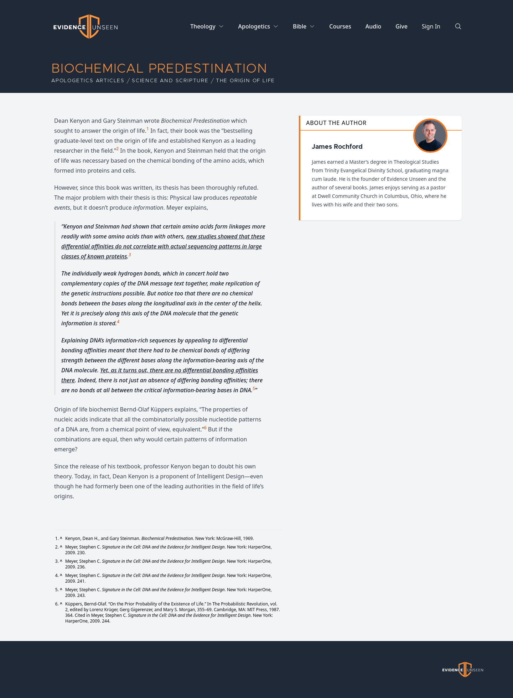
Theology (202, 26)
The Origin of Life (245, 80)
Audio (374, 26)
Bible (299, 26)
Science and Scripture (170, 80)
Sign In (431, 26)
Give (401, 26)
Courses (340, 26)
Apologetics (254, 26)
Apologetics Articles (88, 80)
